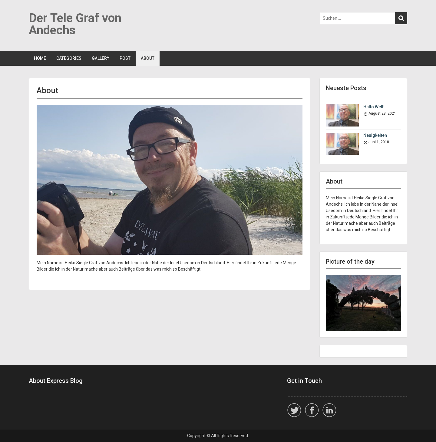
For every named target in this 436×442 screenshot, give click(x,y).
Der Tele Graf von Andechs (75, 24)
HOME (40, 58)
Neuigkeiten (375, 135)
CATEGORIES (68, 58)
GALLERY (100, 58)
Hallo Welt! (374, 106)
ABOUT (147, 58)
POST (125, 58)
